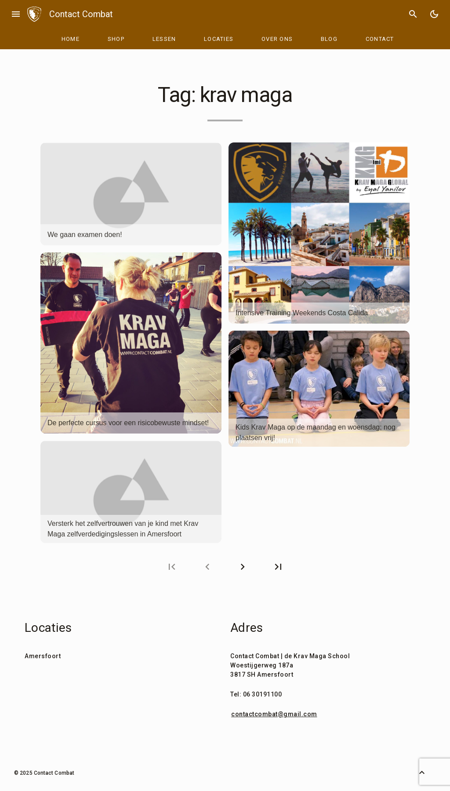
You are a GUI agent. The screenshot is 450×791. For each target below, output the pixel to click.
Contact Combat (81, 14)
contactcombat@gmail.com (274, 714)
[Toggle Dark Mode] (434, 14)
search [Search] (413, 14)
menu (16, 14)
